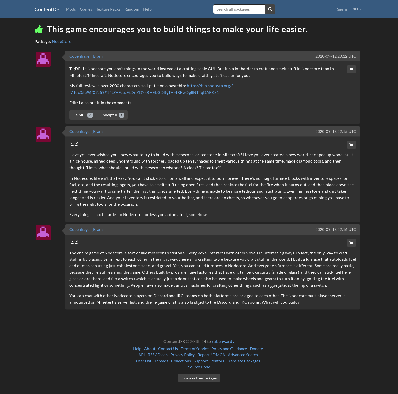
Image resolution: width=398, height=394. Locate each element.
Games (86, 9)
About (149, 348)
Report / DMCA (211, 354)
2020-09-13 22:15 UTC (335, 131)
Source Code (199, 366)
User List (143, 360)
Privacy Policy (182, 354)
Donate (256, 348)
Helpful (83, 115)
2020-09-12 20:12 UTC (335, 55)
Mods (71, 9)
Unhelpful (112, 115)
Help (147, 9)
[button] (357, 9)
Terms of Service (195, 348)
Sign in (343, 9)
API (141, 354)
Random (131, 9)
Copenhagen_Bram (86, 55)
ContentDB (47, 9)
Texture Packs (108, 9)
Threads (161, 360)
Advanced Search (243, 354)
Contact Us (168, 348)
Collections (181, 360)
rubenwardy (223, 341)
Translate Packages (243, 360)
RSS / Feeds (158, 354)
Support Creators (209, 360)
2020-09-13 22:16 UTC (335, 229)
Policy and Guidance (229, 348)
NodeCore (61, 41)
